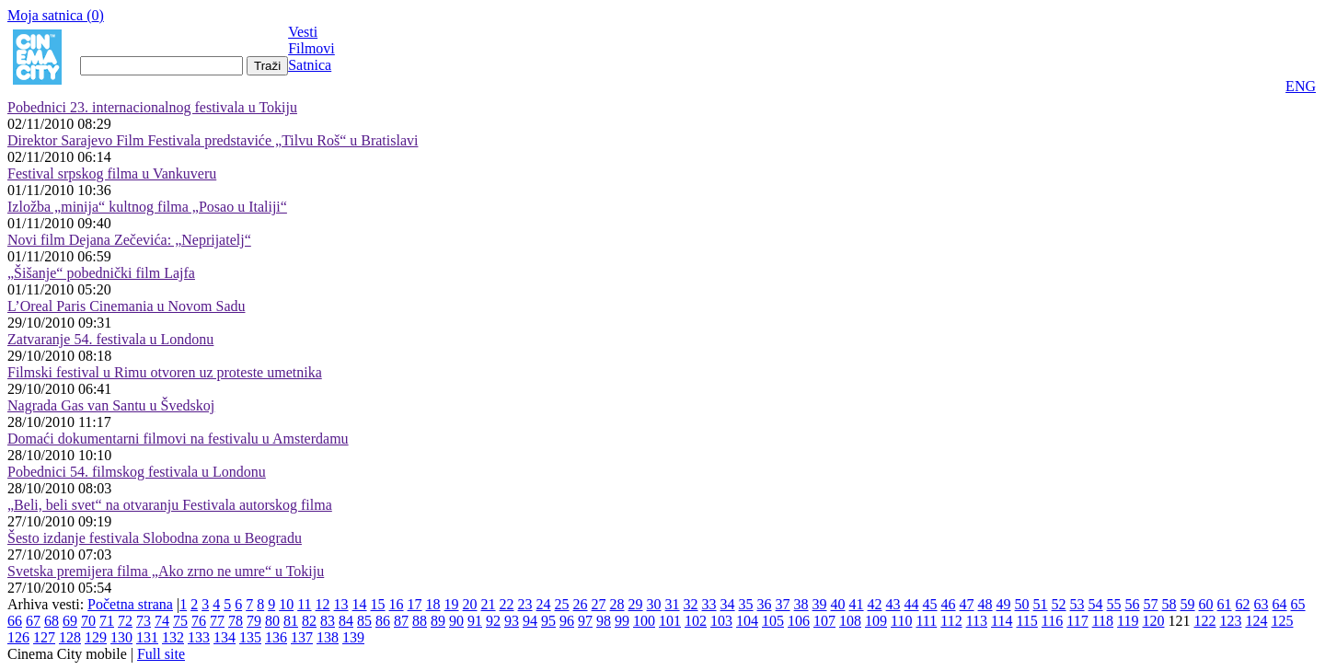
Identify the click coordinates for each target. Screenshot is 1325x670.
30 (654, 604)
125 (1282, 621)
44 (911, 604)
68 (51, 621)
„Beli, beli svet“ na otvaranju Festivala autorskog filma (169, 505)
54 (1096, 604)
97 (585, 621)
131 (147, 637)
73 (143, 621)
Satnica (309, 65)
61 (1224, 604)
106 (799, 621)
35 (746, 604)
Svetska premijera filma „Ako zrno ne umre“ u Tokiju (165, 571)
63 (1261, 604)
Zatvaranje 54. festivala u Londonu (110, 339)
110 (901, 621)
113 (976, 621)
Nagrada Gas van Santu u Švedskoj (110, 405)
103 (721, 621)
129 (96, 637)
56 (1132, 604)
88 (419, 621)
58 (1169, 604)
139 (353, 637)
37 (783, 604)
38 (801, 604)
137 (302, 637)
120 (1153, 621)
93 (511, 621)
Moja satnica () (55, 15)
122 (1204, 621)
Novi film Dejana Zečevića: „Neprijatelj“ (129, 240)
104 (747, 621)
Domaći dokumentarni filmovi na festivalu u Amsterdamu (178, 438)
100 (644, 621)
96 (566, 621)
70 (88, 621)
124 (1256, 621)
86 (382, 621)
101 (670, 621)
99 (622, 621)
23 (525, 604)
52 (1059, 604)
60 (1206, 604)
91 (474, 621)
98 (603, 621)
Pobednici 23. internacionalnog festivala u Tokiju (152, 107)
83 (327, 621)
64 (1280, 604)
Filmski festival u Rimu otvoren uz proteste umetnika (164, 372)
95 (548, 621)
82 (309, 621)
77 (217, 621)
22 (507, 604)
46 (948, 604)
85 (364, 621)
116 (1052, 621)
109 (876, 621)
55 (1114, 604)
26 (580, 604)
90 (456, 621)
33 (709, 604)
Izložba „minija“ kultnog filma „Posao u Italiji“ (147, 206)
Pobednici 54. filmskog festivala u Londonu (136, 471)
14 (359, 604)
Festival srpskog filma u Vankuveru (111, 173)
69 (70, 621)
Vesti (302, 32)
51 (1040, 604)
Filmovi (311, 48)
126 (18, 637)
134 (224, 637)
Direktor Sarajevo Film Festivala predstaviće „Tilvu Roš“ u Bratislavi (212, 140)
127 (44, 637)
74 (162, 621)
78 (235, 621)
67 (33, 621)
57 (1151, 604)
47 (967, 604)
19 (451, 604)
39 (819, 604)
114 (1001, 621)
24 (543, 604)
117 (1077, 621)
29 (635, 604)
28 (617, 604)
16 (396, 604)
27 (599, 604)
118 (1102, 621)
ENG (1300, 86)
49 (1004, 604)
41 (856, 604)
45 (930, 604)
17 (415, 604)
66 (14, 621)
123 (1230, 621)
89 (438, 621)
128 (70, 637)
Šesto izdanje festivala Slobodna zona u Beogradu (154, 538)
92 (493, 621)
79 (254, 621)
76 (198, 621)
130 (121, 637)
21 (488, 604)
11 (304, 604)
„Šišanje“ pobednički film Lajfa (101, 273)
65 (1298, 604)
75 (180, 621)
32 (691, 604)
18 (433, 604)
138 (328, 637)
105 (773, 621)
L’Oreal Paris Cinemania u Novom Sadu (126, 306)
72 (125, 621)
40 (838, 604)
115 (1026, 621)
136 (276, 637)
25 (562, 604)
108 (850, 621)
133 (199, 637)
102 (696, 621)
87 (401, 621)
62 (1243, 604)
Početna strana (130, 604)
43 (893, 604)
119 (1127, 621)
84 (346, 621)
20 (470, 604)
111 (926, 621)
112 (951, 621)
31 (672, 604)
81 (290, 621)
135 (250, 637)
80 (272, 621)
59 (1188, 604)
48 (985, 604)
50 (1022, 604)
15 (378, 604)
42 (875, 604)
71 (106, 621)
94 (530, 621)
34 (727, 604)
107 (824, 621)
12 (323, 604)
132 (173, 637)
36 (764, 604)
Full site (161, 654)
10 (286, 604)
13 (341, 604)
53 (1077, 604)
